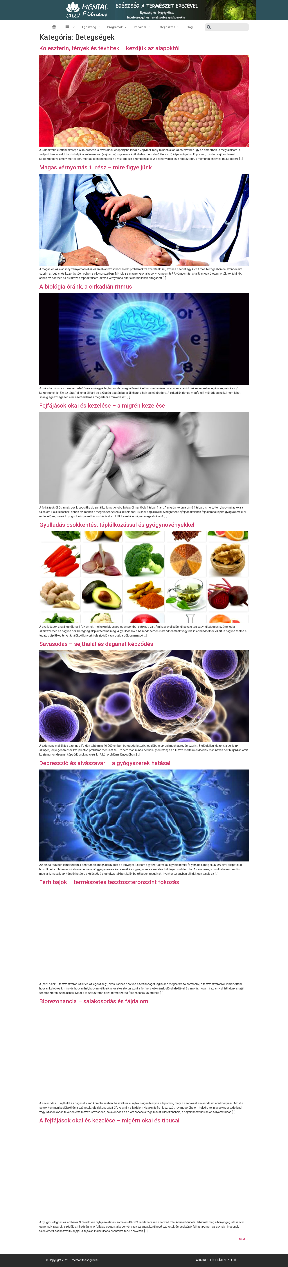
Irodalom (142, 27)
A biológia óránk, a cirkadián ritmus (85, 286)
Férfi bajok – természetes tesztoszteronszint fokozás (109, 882)
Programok (117, 27)
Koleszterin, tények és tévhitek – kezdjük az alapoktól (109, 48)
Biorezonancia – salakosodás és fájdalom (93, 1001)
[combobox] (227, 27)
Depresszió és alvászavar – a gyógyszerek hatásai (104, 763)
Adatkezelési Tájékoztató (216, 1260)
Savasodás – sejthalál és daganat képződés (96, 643)
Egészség (91, 27)
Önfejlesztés (168, 27)
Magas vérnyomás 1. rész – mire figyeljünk (95, 167)
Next (244, 1239)
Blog (189, 27)
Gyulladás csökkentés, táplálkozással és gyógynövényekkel (117, 524)
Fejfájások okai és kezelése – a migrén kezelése (102, 405)
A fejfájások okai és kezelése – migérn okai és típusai (109, 1120)
